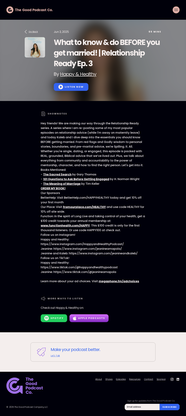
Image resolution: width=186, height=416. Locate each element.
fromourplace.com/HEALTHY (84, 207)
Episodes (121, 379)
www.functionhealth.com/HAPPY (65, 225)
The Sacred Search (57, 174)
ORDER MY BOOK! (53, 188)
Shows (108, 379)
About (98, 379)
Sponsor (161, 379)
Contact (148, 379)
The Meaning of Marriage (62, 184)
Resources (134, 379)
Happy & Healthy (78, 74)
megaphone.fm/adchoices (119, 281)
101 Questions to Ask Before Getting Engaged (76, 179)
